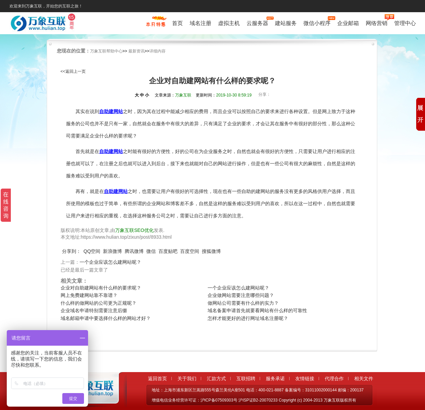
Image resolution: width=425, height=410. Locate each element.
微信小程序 (317, 22)
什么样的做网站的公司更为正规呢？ (98, 303)
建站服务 (286, 23)
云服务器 (257, 22)
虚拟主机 (229, 23)
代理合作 (334, 378)
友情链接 (304, 378)
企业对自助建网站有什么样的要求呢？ (101, 287)
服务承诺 (275, 378)
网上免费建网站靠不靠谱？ (89, 295)
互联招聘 (245, 378)
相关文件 (363, 378)
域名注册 (200, 23)
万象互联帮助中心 (106, 51)
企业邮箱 (348, 23)
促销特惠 (155, 24)
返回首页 (157, 378)
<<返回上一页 (73, 71)
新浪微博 (112, 251)
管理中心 (405, 23)
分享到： (71, 251)
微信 (151, 251)
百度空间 (189, 251)
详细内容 (157, 51)
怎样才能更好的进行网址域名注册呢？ (248, 318)
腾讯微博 (134, 251)
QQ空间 (92, 251)
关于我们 (186, 378)
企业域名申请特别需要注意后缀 (94, 310)
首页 (177, 23)
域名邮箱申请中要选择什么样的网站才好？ (106, 318)
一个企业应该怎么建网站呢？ (110, 262)
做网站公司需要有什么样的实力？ (243, 303)
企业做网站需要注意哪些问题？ (241, 295)
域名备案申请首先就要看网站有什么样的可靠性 (257, 310)
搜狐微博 (211, 251)
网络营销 (376, 22)
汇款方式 (216, 378)
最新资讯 (136, 51)
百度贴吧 (167, 251)
